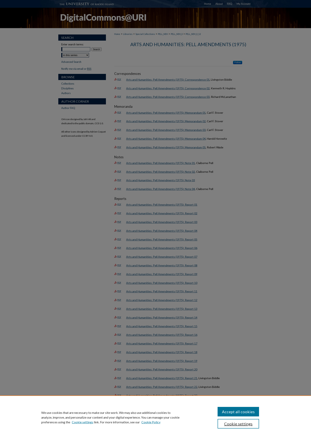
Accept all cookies (238, 411)
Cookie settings (82, 422)
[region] (155, 417)
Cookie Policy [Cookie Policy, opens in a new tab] (150, 422)
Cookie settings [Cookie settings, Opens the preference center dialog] (238, 423)
